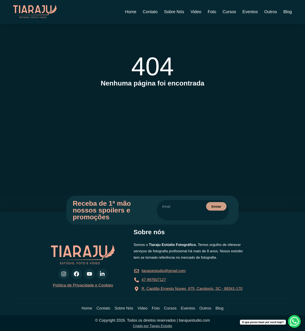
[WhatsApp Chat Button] (294, 321)
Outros (270, 11)
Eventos (250, 11)
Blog (287, 11)
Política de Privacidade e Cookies (83, 285)
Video (196, 11)
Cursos (229, 11)
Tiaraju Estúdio (161, 326)
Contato (150, 11)
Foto (212, 11)
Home (130, 11)
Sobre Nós (174, 11)
